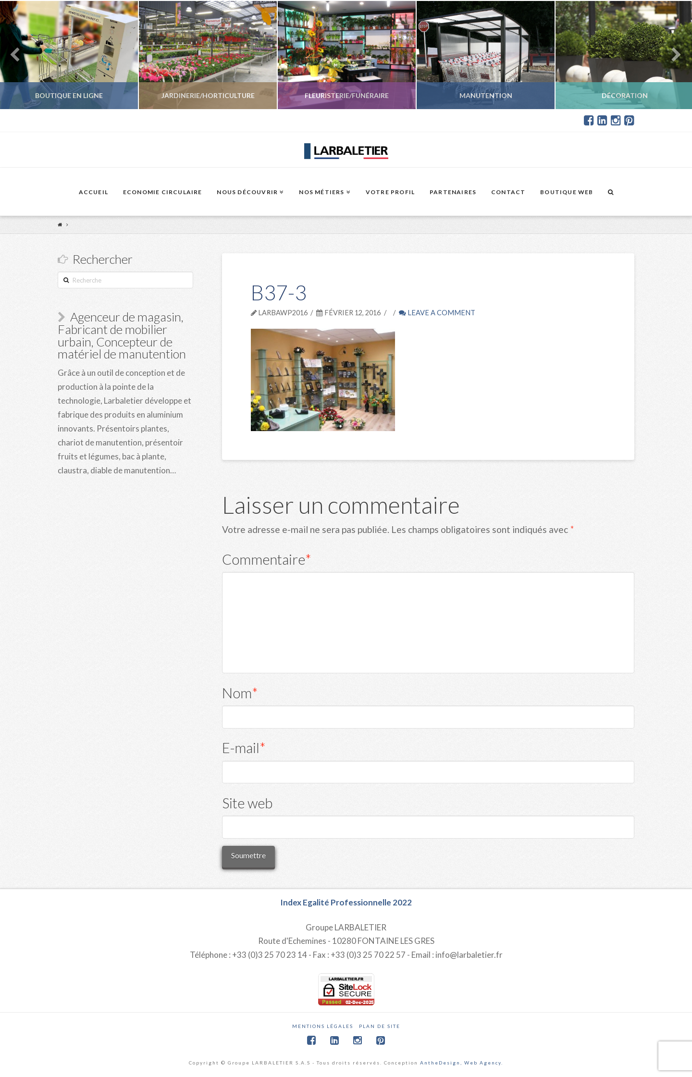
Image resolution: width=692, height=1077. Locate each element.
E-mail (244, 747)
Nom (240, 692)
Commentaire (267, 559)
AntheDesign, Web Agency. (461, 1062)
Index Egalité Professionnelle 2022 (346, 902)
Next (671, 55)
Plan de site (379, 1026)
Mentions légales (322, 1026)
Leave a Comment (437, 313)
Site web (247, 802)
